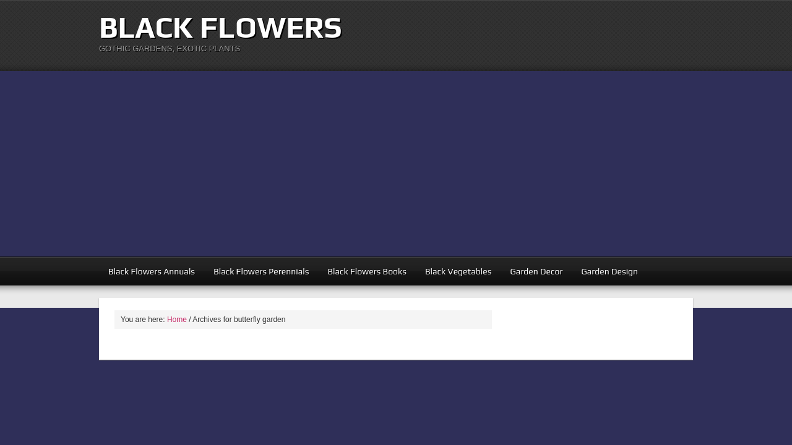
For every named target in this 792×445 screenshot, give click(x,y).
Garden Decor (536, 271)
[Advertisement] (396, 163)
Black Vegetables (458, 271)
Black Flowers (220, 27)
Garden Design (609, 271)
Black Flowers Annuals (151, 271)
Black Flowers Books (367, 271)
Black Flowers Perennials (261, 271)
